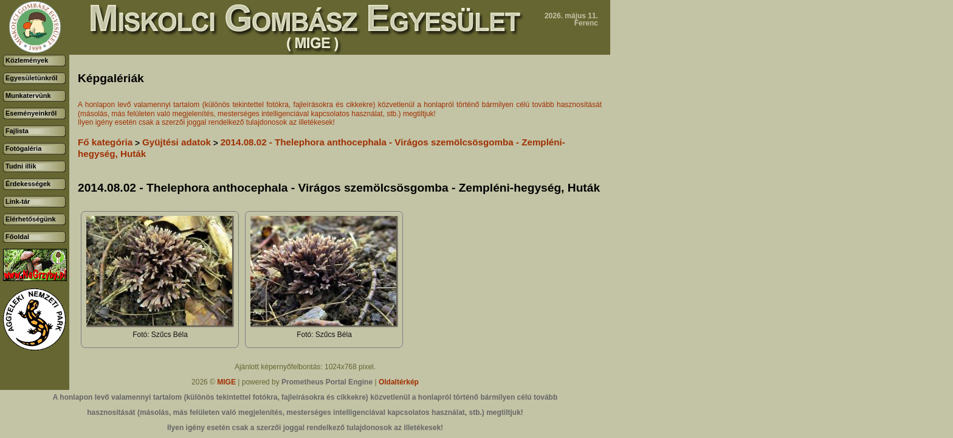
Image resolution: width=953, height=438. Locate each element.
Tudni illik (20, 166)
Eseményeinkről (31, 113)
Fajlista (17, 130)
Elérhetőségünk (30, 219)
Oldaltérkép (399, 382)
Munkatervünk (28, 95)
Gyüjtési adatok (176, 142)
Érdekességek (27, 183)
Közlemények (26, 60)
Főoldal (17, 236)
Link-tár (17, 201)
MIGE (226, 382)
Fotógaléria (23, 148)
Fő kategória (105, 142)
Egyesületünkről (31, 78)
